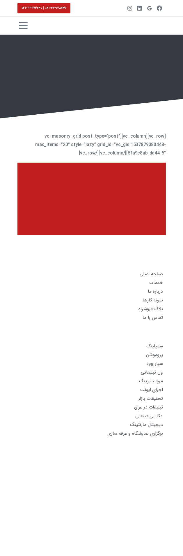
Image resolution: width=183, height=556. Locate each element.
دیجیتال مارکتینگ (146, 424)
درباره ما (155, 291)
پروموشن (154, 354)
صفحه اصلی (151, 274)
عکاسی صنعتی (149, 416)
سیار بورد (154, 363)
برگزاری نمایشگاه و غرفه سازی (135, 433)
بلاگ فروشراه (150, 308)
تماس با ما (153, 317)
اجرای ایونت (151, 389)
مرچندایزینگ (151, 381)
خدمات (156, 282)
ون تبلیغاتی (152, 372)
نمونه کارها (153, 300)
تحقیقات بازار (150, 398)
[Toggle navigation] (23, 25)
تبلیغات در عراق (148, 407)
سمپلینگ (154, 346)
